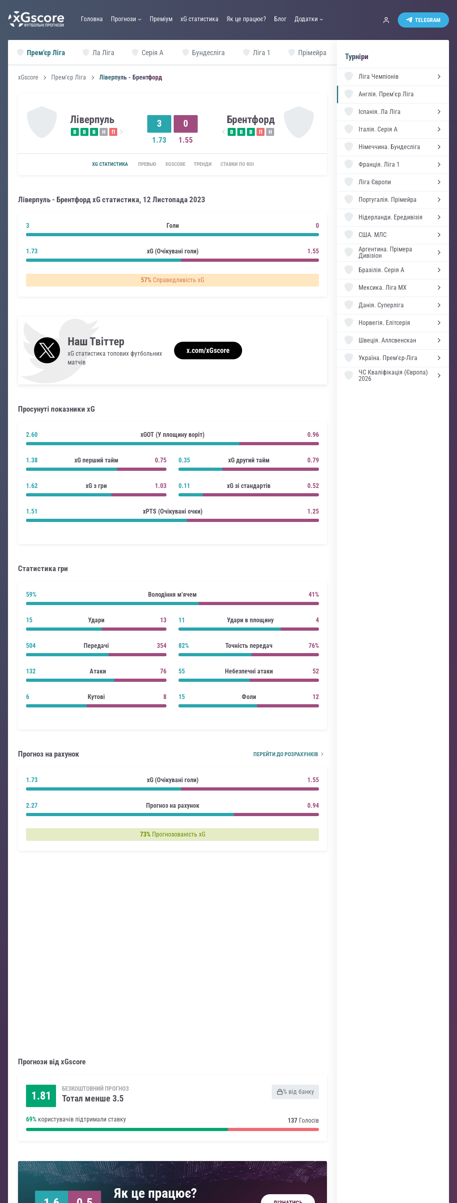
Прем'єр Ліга (68, 77)
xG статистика (99, 164)
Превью (141, 164)
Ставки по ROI (247, 164)
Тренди (207, 164)
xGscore (28, 77)
